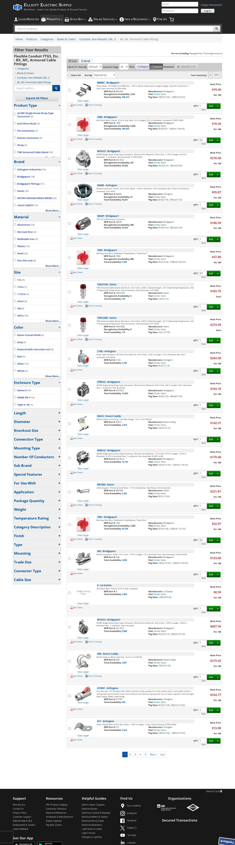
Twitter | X (128, 828)
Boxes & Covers (66, 39)
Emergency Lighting (92, 837)
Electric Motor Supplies (93, 805)
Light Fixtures (88, 833)
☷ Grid (85, 61)
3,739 (124, 362)
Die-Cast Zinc (26, 232)
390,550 (125, 128)
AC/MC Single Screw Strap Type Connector (35, 115)
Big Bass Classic (54, 825)
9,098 (124, 631)
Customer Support (22, 817)
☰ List (73, 61)
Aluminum (26, 224)
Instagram (128, 813)
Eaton (23, 191)
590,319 (125, 97)
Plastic (23, 246)
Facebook (128, 821)
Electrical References (56, 813)
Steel (22, 253)
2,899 (124, 594)
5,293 (124, 493)
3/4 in (22, 301)
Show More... (53, 210)
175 (123, 332)
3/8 (20, 308)
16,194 (125, 461)
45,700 (125, 528)
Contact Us (18, 809)
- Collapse (142, 66)
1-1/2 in (23, 294)
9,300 (124, 261)
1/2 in (22, 287)
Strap (22, 145)
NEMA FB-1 (26, 397)
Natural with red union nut (35, 349)
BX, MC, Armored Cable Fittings (34, 82)
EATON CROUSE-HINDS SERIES (37, 198)
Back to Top (214, 791)
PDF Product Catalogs (57, 805)
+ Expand (156, 66)
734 (123, 298)
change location (214, 53)
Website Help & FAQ (22, 821)
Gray (21, 342)
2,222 (124, 730)
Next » (153, 754)
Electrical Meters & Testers (95, 817)
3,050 (124, 560)
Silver (22, 363)
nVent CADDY (27, 205)
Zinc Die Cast (26, 260)
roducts (54, 19)
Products (31, 39)
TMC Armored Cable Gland (35, 152)
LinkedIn (128, 843)
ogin (28, 19)
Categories (47, 39)
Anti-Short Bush (28, 123)
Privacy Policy (19, 813)
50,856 (125, 165)
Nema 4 (24, 390)
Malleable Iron (27, 239)
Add (211, 106)
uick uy (78, 19)
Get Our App (23, 838)
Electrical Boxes (89, 809)
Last (162, 754)
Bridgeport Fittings (30, 183)
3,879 (124, 425)
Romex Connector (29, 138)
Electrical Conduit (96, 813)
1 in (21, 279)
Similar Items (160, 94)
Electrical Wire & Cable (93, 821)
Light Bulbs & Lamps (92, 829)
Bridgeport (26, 176)
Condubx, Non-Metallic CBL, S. (98, 39)
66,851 (125, 199)
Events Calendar (54, 821)
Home (19, 39)
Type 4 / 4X (25, 404)
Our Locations (130, 806)
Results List (186, 66)
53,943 (125, 227)
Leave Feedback (20, 829)
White (22, 370)
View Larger (83, 100)
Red (21, 356)
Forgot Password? (211, 5)
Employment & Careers (24, 825)
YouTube (128, 835)
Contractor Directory (56, 809)
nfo (137, 19)
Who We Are (19, 805)
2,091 (124, 662)
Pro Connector (27, 130)
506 (123, 702)
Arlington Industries (31, 169)
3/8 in (22, 315)
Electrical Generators (92, 825)
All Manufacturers (59, 817)
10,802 (125, 393)
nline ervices (105, 19)
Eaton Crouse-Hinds (30, 335)
